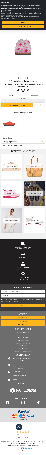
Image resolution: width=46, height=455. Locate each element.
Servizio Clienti (23, 277)
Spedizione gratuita (23, 247)
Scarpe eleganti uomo (34, 193)
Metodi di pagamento (23, 332)
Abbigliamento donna (11, 220)
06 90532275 (17, 372)
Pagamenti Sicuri (23, 267)
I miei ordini (23, 321)
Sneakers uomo (34, 220)
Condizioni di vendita (23, 340)
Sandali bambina (11, 166)
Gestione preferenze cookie (23, 351)
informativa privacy (18, 299)
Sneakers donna (11, 193)
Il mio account (23, 318)
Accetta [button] (23, 22)
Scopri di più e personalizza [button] (23, 26)
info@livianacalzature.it (19, 375)
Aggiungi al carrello (17, 105)
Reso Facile (23, 257)
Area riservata (23, 325)
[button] (18, 78)
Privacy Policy (23, 345)
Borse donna (34, 166)
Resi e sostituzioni (23, 337)
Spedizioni (23, 335)
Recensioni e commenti (23, 343)
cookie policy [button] (7, 10)
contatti (15, 379)
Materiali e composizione (12, 145)
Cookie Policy (23, 348)
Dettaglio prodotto (10, 142)
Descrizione (7, 138)
